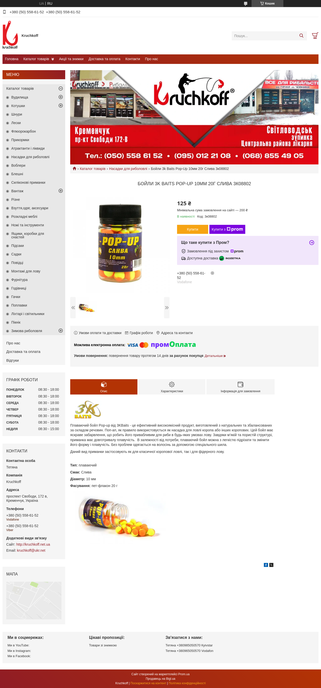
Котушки (18, 106)
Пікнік (15, 322)
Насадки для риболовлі (128, 169)
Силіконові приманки (28, 182)
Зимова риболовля (26, 331)
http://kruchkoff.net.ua (33, 544)
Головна (11, 59)
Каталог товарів (36, 59)
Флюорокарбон (23, 131)
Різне (15, 200)
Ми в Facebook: (19, 656)
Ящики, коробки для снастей (27, 235)
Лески (16, 123)
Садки (16, 254)
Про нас (151, 59)
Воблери (18, 165)
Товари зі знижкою (103, 645)
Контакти (132, 59)
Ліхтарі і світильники (27, 314)
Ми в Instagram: (19, 651)
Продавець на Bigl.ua (160, 678)
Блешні (17, 174)
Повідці (17, 263)
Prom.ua (184, 674)
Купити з (227, 229)
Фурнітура (19, 280)
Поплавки (19, 305)
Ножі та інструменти (27, 225)
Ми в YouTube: (18, 645)
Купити (192, 229)
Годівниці (18, 288)
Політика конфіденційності (187, 683)
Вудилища (19, 97)
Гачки (15, 297)
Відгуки (12, 360)
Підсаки (17, 246)
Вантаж (17, 191)
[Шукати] (301, 35)
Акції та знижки (71, 59)
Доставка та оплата (104, 59)
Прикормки (20, 140)
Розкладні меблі (24, 217)
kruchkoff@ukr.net (31, 550)
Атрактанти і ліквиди (28, 148)
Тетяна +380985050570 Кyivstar (189, 645)
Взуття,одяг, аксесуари (29, 208)
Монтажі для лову (25, 271)
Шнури (16, 114)
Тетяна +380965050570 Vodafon (189, 651)
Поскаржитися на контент (148, 683)
